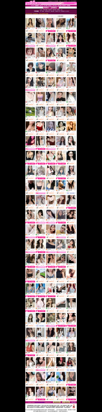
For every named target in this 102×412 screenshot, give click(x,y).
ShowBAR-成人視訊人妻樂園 (40, 402)
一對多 (44, 190)
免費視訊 (33, 28)
